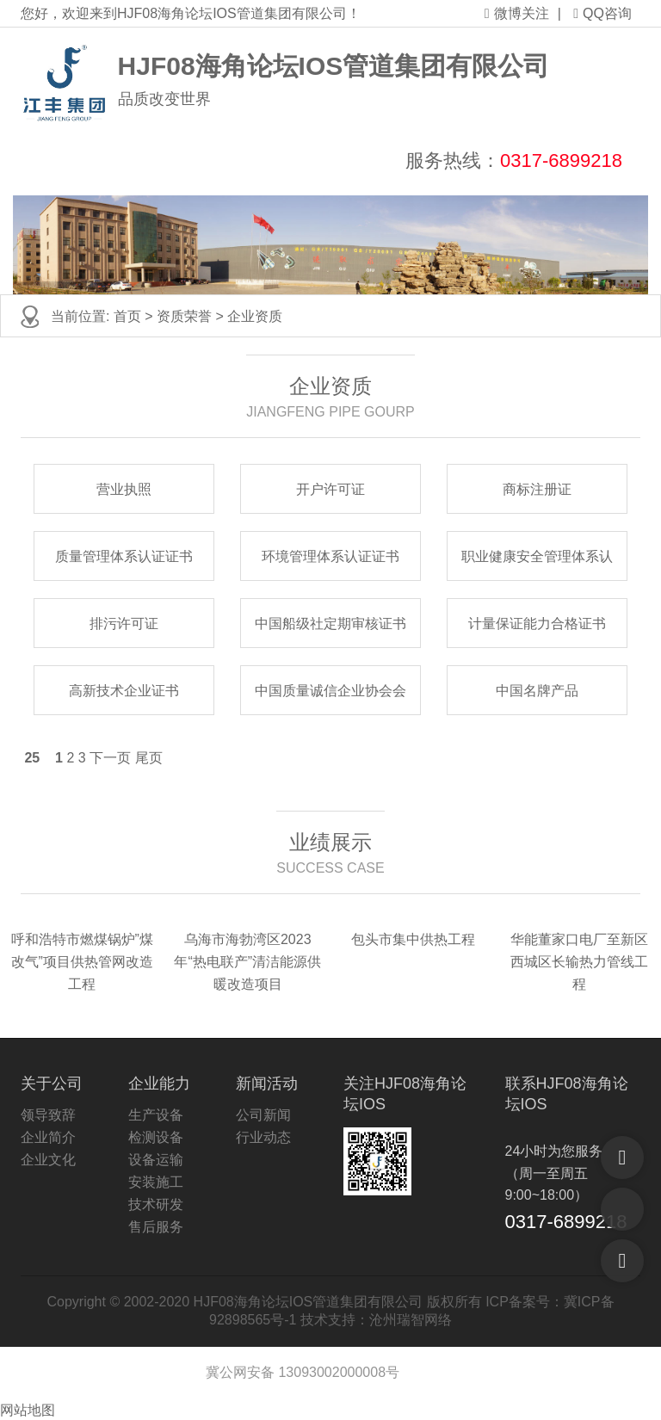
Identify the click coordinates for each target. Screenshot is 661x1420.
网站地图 (27, 1410)
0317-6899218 (561, 160)
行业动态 (263, 1137)
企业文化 (48, 1159)
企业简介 (48, 1137)
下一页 (110, 757)
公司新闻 (263, 1115)
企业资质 (254, 316)
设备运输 (155, 1159)
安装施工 (155, 1182)
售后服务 (155, 1226)
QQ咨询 (602, 13)
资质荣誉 (184, 316)
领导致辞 (48, 1115)
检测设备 (155, 1137)
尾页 (149, 757)
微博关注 (517, 13)
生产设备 (155, 1115)
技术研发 (155, 1204)
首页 (127, 316)
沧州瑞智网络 (410, 1319)
